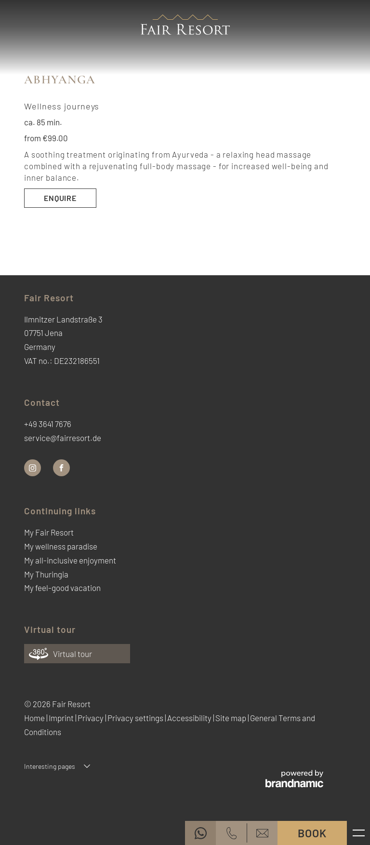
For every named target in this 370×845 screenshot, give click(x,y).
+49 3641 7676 (47, 424)
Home (35, 718)
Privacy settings (136, 718)
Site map (231, 718)
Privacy (91, 718)
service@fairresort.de (62, 438)
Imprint (62, 718)
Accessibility (190, 718)
